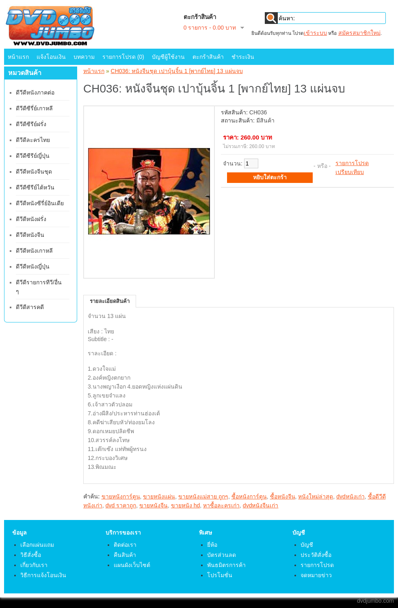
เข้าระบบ (315, 33)
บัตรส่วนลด (221, 555)
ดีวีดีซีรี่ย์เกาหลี (34, 108)
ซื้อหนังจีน (282, 496)
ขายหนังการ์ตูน (121, 496)
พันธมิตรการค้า (226, 565)
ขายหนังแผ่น (159, 496)
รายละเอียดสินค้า (110, 301)
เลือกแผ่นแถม (37, 544)
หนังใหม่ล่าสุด (315, 496)
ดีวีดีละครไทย (33, 140)
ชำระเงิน (242, 57)
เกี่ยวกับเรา (34, 565)
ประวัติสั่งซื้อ (316, 555)
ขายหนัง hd (185, 505)
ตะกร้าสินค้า (208, 57)
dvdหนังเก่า (350, 496)
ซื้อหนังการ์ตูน (249, 496)
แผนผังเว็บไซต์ (132, 565)
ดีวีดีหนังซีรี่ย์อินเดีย (40, 203)
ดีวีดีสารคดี (30, 307)
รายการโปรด (352, 163)
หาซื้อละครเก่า (221, 505)
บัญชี (307, 544)
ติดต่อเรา (125, 544)
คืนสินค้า (125, 555)
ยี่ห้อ (212, 544)
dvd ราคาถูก (121, 505)
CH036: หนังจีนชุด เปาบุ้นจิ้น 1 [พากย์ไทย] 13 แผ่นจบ (177, 71)
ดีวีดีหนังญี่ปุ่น (33, 266)
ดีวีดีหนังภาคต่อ (35, 92)
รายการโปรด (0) (123, 57)
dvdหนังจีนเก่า (261, 505)
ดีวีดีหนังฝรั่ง (31, 219)
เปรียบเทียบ (349, 172)
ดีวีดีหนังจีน (30, 235)
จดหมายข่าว (316, 575)
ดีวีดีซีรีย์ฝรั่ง (31, 124)
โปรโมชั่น (219, 575)
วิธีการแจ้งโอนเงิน (43, 575)
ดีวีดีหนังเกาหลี (34, 250)
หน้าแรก (18, 57)
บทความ (84, 57)
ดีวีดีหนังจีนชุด (34, 171)
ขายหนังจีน (153, 505)
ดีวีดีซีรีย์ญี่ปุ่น (33, 156)
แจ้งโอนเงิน (51, 57)
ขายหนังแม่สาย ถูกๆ (203, 496)
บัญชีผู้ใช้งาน (168, 57)
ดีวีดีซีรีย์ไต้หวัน (35, 187)
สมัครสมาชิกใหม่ (359, 33)
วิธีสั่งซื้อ (30, 555)
